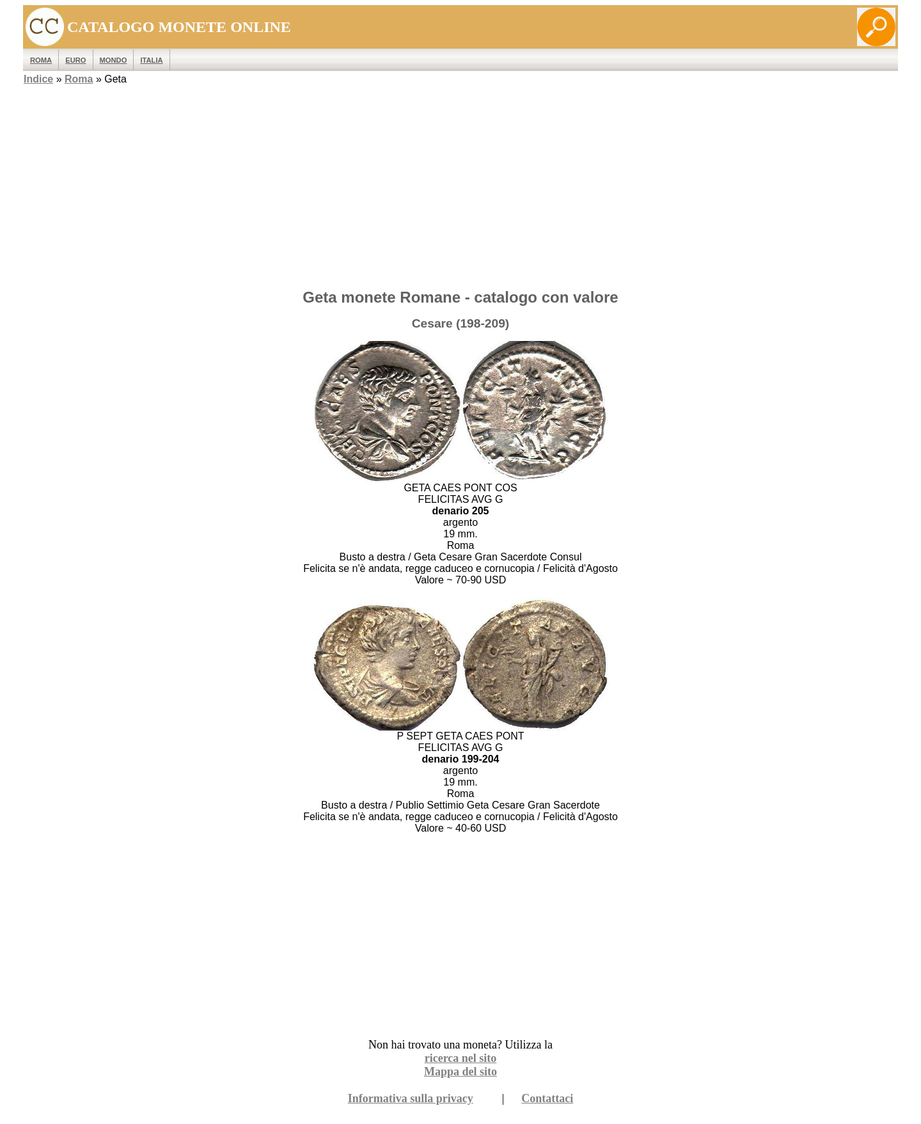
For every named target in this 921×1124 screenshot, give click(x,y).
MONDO (113, 60)
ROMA (41, 60)
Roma (79, 79)
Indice (38, 79)
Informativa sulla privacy (410, 1098)
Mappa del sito (460, 1071)
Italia (151, 60)
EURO (75, 60)
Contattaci (547, 1098)
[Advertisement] (460, 188)
